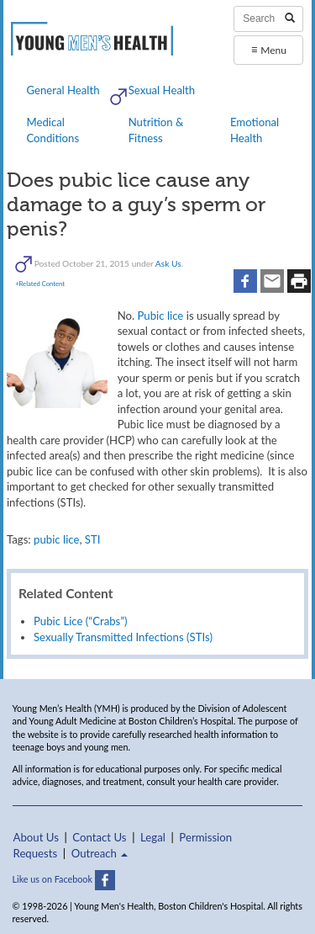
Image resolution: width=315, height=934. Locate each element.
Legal (152, 837)
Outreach (100, 853)
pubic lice (56, 539)
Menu (268, 49)
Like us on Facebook (64, 878)
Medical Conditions (52, 129)
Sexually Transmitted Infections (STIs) (123, 637)
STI (93, 539)
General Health (62, 90)
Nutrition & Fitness (156, 129)
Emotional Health (254, 129)
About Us (36, 837)
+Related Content (40, 283)
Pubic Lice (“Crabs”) (81, 621)
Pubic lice (160, 315)
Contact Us (99, 837)
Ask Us (168, 262)
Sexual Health (162, 90)
